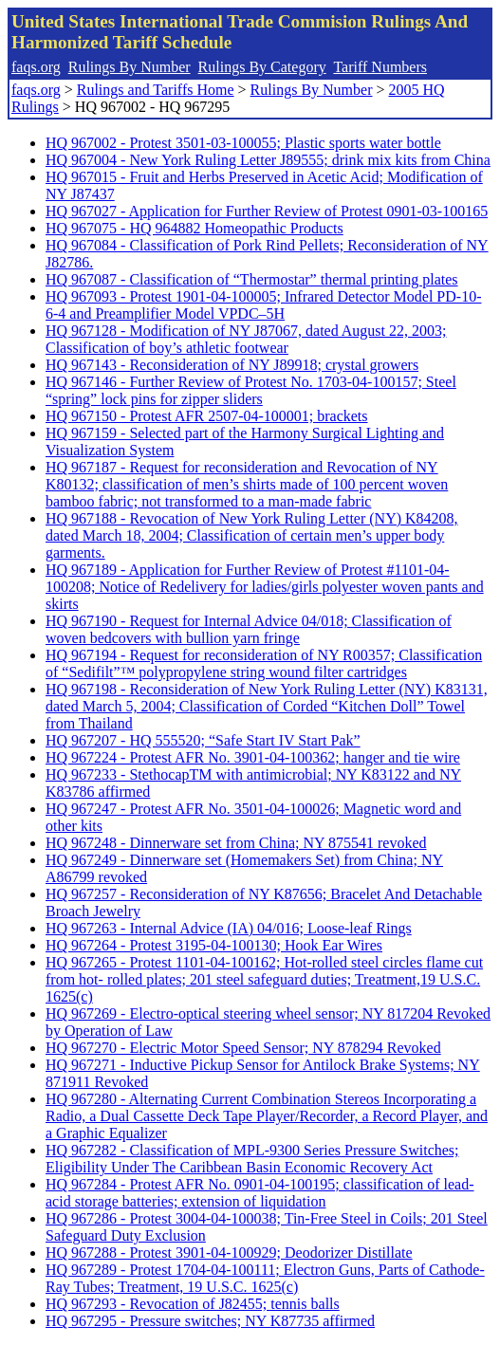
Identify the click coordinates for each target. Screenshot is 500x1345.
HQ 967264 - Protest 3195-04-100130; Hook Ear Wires (214, 945)
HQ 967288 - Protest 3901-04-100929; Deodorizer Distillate (229, 1252)
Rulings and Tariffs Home (155, 90)
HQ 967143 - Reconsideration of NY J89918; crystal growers (232, 365)
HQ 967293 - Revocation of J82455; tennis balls (193, 1304)
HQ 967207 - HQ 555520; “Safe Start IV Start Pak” (203, 740)
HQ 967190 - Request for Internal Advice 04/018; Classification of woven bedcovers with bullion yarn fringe (249, 629)
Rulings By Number (129, 67)
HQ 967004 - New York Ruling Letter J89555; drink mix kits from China (268, 160)
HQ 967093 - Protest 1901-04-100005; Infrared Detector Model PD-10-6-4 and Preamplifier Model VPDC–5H (263, 305)
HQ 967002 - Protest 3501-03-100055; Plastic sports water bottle (243, 143)
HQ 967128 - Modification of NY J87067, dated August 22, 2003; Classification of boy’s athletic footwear (246, 339)
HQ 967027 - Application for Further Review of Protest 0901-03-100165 (267, 211)
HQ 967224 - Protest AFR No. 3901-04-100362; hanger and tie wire (253, 757)
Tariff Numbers (380, 67)
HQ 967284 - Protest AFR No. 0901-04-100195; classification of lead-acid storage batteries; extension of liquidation (260, 1192)
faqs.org (36, 67)
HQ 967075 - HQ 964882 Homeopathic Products (194, 228)
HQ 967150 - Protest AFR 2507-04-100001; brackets (207, 416)
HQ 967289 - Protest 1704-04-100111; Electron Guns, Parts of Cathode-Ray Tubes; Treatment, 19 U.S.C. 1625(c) (265, 1278)
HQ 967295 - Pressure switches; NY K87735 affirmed (210, 1321)
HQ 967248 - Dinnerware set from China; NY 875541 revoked (236, 843)
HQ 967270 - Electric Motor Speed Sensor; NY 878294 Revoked (243, 1048)
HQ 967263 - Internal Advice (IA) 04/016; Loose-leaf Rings (229, 928)
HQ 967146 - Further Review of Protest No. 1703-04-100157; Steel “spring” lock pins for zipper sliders (251, 390)
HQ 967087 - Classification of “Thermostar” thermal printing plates (252, 279)
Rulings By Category (262, 67)
